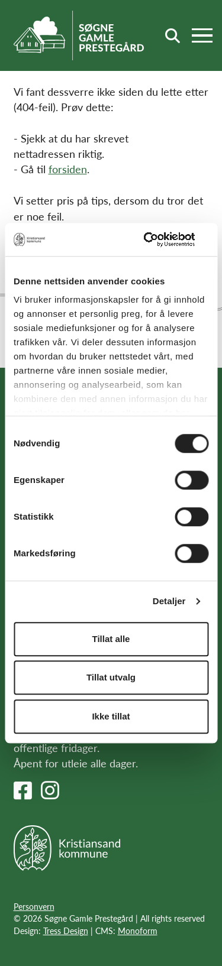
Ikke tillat (111, 716)
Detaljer (169, 601)
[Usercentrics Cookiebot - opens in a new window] (158, 239)
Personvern (34, 906)
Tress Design (65, 930)
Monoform (137, 930)
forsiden (68, 168)
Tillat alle (111, 639)
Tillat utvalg (111, 677)
